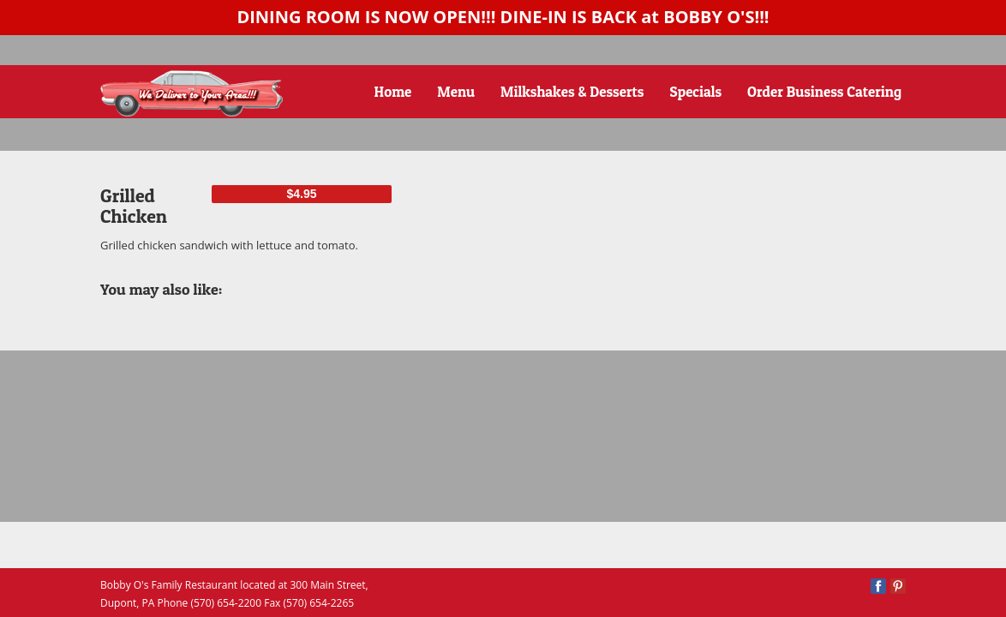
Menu (456, 91)
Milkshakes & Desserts (572, 91)
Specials (696, 91)
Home (393, 91)
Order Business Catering (824, 91)
